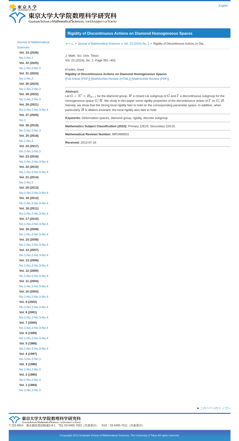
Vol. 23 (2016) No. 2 (136, 43)
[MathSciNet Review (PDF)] (150, 79)
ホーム (22, 35)
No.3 (37, 68)
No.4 (45, 109)
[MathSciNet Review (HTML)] (111, 79)
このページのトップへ (215, 408)
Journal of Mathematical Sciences (99, 43)
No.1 (22, 57)
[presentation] (83, 96)
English (223, 5)
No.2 (30, 57)
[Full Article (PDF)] (77, 79)
